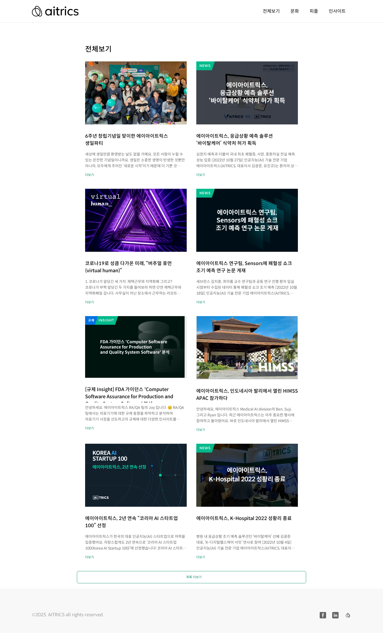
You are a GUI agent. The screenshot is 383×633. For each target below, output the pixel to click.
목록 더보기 (194, 577)
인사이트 (337, 11)
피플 (314, 11)
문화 (294, 11)
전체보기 (271, 11)
